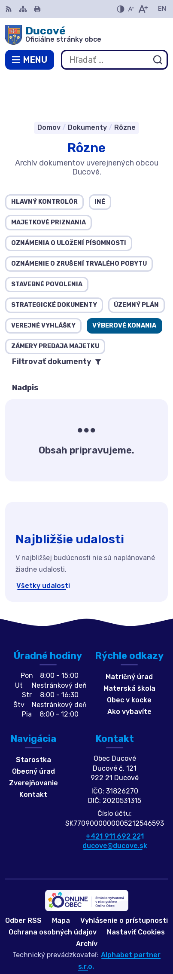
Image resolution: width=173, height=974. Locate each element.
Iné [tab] (99, 163)
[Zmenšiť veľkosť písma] (131, 9)
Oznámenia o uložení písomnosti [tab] (68, 204)
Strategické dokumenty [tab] (54, 266)
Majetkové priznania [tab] (48, 184)
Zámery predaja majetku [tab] (55, 308)
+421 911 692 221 (115, 798)
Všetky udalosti (43, 547)
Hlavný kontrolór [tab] (44, 163)
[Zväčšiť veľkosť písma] (142, 9)
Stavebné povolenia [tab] (46, 246)
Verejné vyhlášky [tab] (43, 287)
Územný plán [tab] (136, 266)
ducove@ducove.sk (114, 808)
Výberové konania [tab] (124, 287)
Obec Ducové (114, 939)
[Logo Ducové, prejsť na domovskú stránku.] (86, 35)
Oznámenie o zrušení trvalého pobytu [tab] (79, 225)
